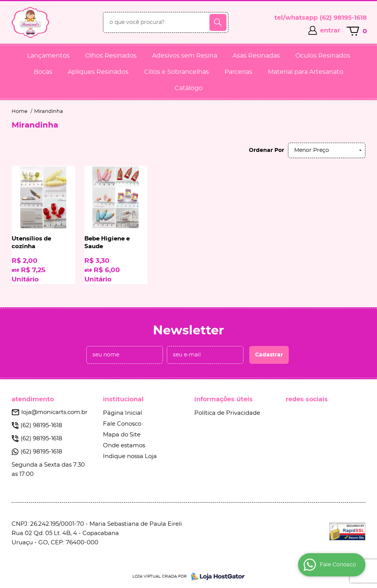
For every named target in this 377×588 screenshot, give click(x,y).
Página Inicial (122, 413)
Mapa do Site (122, 435)
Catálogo (188, 88)
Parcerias (238, 72)
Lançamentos (48, 56)
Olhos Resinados (111, 56)
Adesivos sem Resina (184, 56)
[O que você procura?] (217, 22)
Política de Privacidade (227, 413)
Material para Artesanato (305, 72)
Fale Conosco (122, 424)
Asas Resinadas (256, 56)
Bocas (43, 72)
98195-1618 (343, 18)
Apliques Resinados (98, 72)
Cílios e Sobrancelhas (176, 72)
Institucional (123, 399)
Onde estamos (124, 445)
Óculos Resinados (322, 56)
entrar (330, 30)
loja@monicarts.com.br (54, 412)
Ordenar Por (266, 150)
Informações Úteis (223, 399)
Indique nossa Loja (130, 456)
